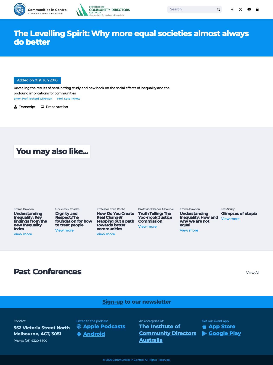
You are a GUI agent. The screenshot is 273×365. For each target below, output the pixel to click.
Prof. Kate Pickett (68, 98)
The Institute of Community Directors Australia (167, 333)
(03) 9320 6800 (36, 341)
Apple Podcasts (100, 326)
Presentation (54, 107)
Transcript (25, 107)
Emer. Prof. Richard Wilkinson (33, 98)
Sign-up (112, 302)
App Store (218, 326)
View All (252, 273)
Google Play (221, 333)
